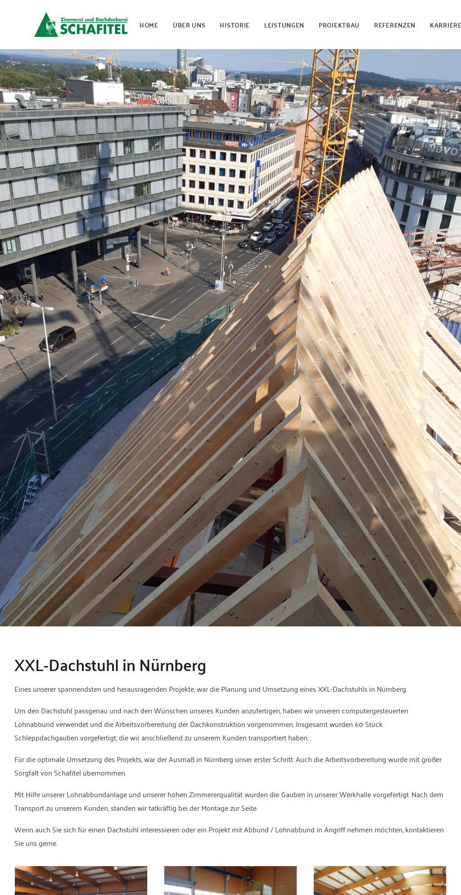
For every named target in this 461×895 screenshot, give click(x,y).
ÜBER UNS (189, 25)
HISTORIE (235, 25)
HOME (149, 25)
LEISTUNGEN (284, 25)
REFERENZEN (395, 25)
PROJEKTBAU (339, 25)
